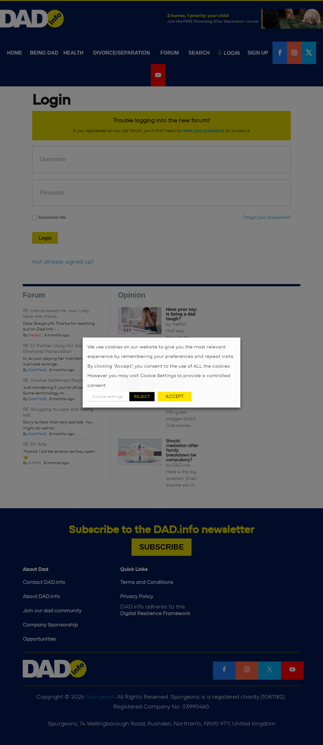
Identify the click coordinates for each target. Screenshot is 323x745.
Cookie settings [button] (107, 397)
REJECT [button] (142, 397)
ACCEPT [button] (175, 396)
